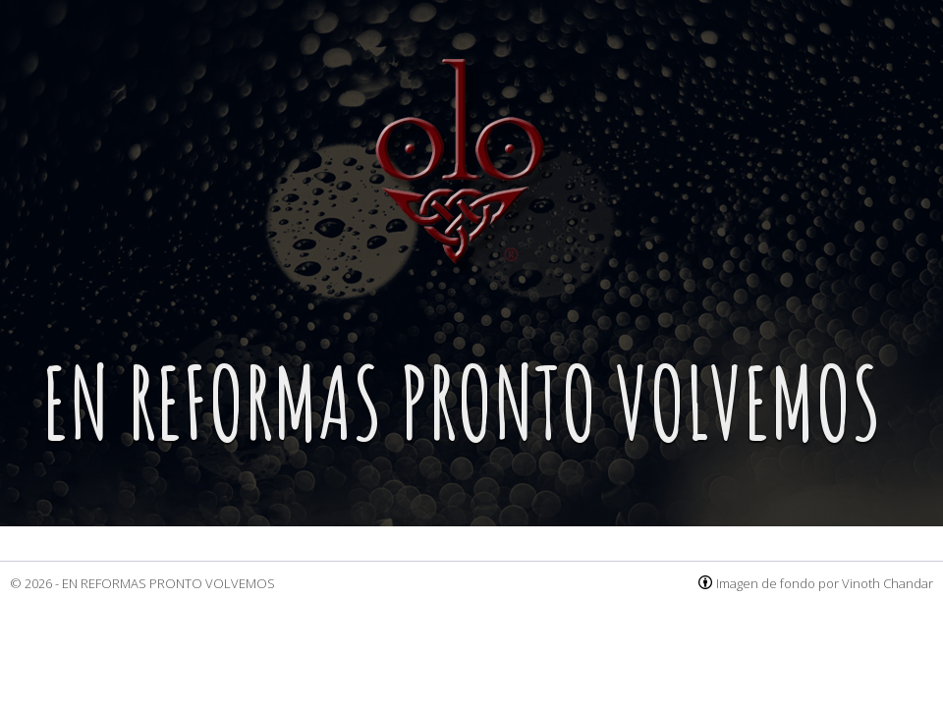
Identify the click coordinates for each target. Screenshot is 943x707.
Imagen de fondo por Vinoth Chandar (824, 583)
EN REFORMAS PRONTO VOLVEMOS (168, 583)
